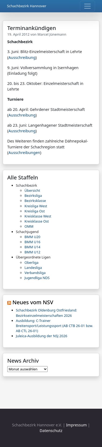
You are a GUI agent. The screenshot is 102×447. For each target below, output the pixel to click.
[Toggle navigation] (87, 6)
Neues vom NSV (32, 302)
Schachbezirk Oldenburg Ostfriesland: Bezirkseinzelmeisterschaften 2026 (46, 313)
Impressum (76, 424)
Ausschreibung (22, 57)
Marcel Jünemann (51, 34)
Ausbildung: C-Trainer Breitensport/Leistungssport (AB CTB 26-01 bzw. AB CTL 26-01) (54, 325)
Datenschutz (51, 430)
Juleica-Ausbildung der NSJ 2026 (41, 335)
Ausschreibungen (24, 152)
